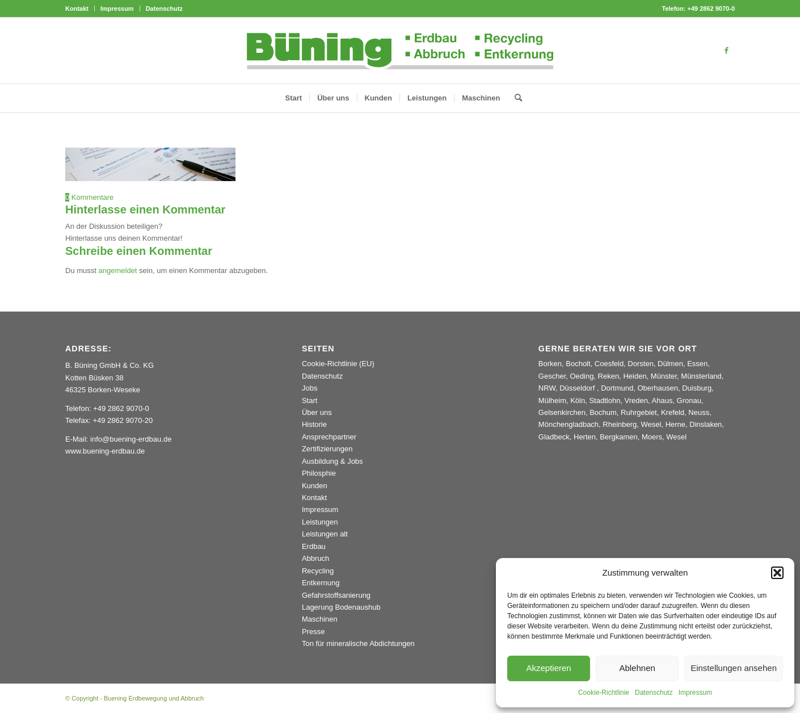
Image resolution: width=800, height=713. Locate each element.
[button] (777, 572)
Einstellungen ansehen (733, 668)
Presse (313, 631)
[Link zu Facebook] (726, 50)
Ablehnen (637, 668)
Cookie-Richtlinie (603, 693)
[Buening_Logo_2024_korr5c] (400, 50)
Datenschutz (654, 693)
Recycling (318, 571)
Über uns (317, 412)
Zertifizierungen (327, 448)
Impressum (695, 693)
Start (309, 400)
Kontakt (77, 8)
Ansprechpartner (329, 437)
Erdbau (314, 546)
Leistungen (320, 522)
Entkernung (321, 582)
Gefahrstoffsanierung (336, 595)
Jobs (309, 388)
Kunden (314, 485)
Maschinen (320, 619)
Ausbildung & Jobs (332, 461)
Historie (314, 424)
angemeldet (118, 270)
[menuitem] (80, 8)
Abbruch (315, 558)
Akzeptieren (548, 668)
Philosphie (319, 473)
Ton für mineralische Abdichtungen (358, 643)
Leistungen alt (325, 534)
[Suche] (514, 98)
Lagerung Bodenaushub (341, 607)
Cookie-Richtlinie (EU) (338, 363)
